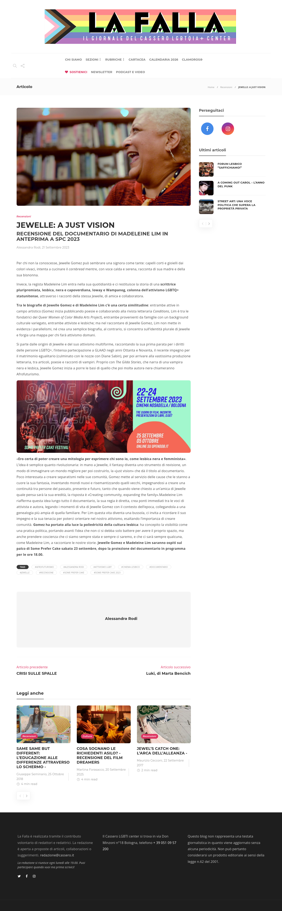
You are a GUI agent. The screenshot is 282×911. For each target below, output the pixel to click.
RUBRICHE (113, 59)
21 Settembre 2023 (55, 247)
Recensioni (226, 87)
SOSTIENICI (78, 72)
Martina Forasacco (90, 757)
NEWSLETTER (101, 72)
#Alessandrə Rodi (73, 567)
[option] (43, 734)
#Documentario (158, 567)
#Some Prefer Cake (73, 572)
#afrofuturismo (44, 567)
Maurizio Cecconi (149, 748)
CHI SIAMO (73, 59)
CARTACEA (137, 59)
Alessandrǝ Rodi (29, 247)
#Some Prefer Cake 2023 (107, 572)
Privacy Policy (252, 900)
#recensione (46, 572)
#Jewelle (25, 572)
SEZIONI (92, 59)
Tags (22, 567)
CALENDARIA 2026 (163, 59)
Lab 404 (38, 900)
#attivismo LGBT (103, 567)
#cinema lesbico (130, 567)
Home (211, 87)
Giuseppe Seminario (32, 762)
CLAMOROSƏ (192, 59)
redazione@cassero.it (57, 843)
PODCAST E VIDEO (130, 72)
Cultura (87, 723)
